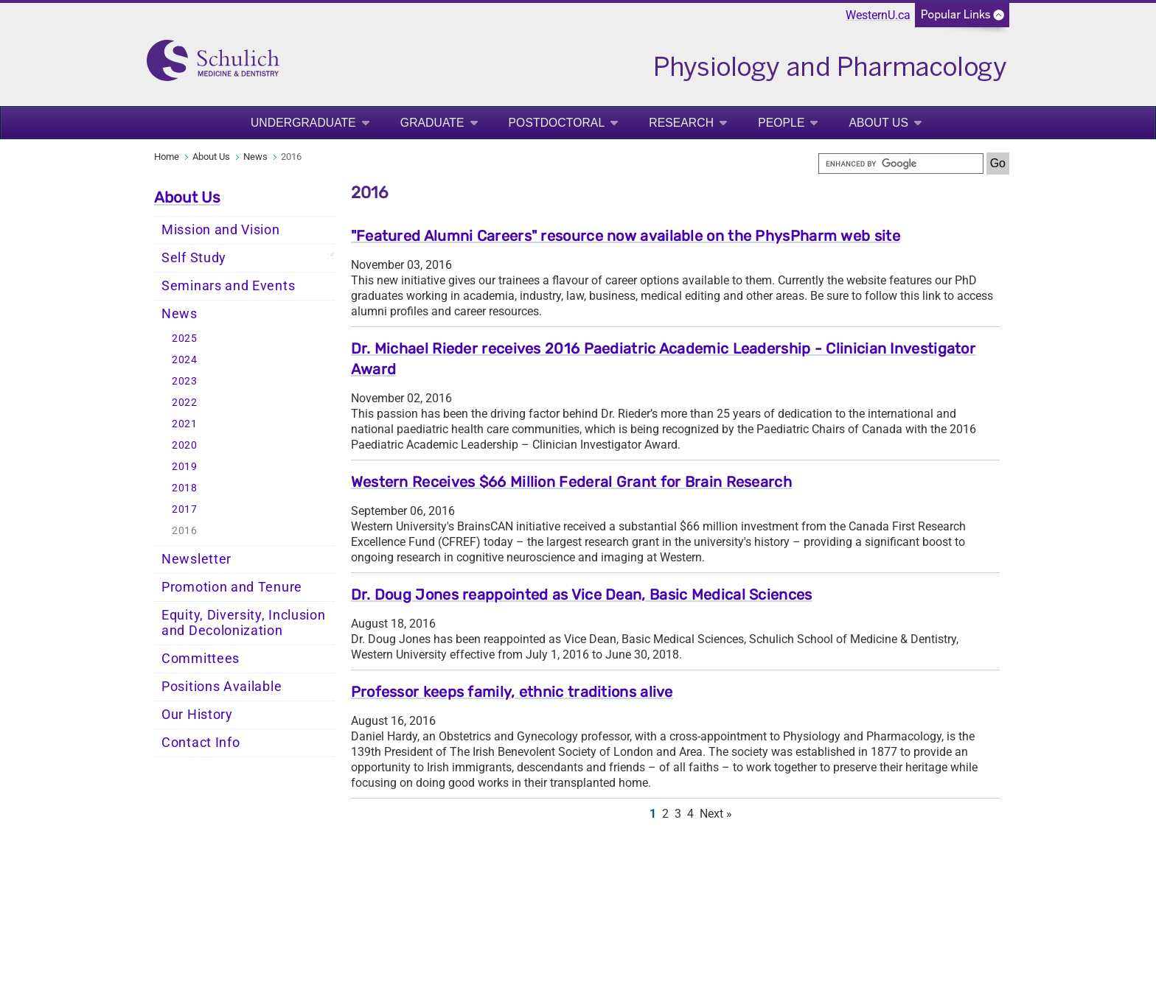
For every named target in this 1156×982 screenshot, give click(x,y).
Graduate (432, 122)
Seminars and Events (228, 285)
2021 (185, 424)
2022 (185, 402)
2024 (185, 360)
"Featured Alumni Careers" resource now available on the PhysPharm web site (625, 236)
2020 (185, 445)
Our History (197, 714)
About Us (878, 122)
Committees (200, 658)
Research (681, 122)
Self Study (193, 257)
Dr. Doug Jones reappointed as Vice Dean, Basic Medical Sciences (581, 594)
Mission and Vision (220, 229)
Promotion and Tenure (231, 587)
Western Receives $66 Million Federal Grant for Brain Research (571, 482)
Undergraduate (303, 122)
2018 (185, 488)
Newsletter (196, 559)
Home (166, 156)
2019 (185, 466)
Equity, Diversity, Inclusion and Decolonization (243, 623)
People (781, 122)
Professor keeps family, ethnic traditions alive (512, 692)
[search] (900, 163)
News (255, 156)
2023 (185, 381)
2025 (185, 338)
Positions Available (221, 686)
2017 (185, 509)
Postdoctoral (557, 122)
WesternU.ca (878, 15)
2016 (185, 531)
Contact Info (200, 742)
